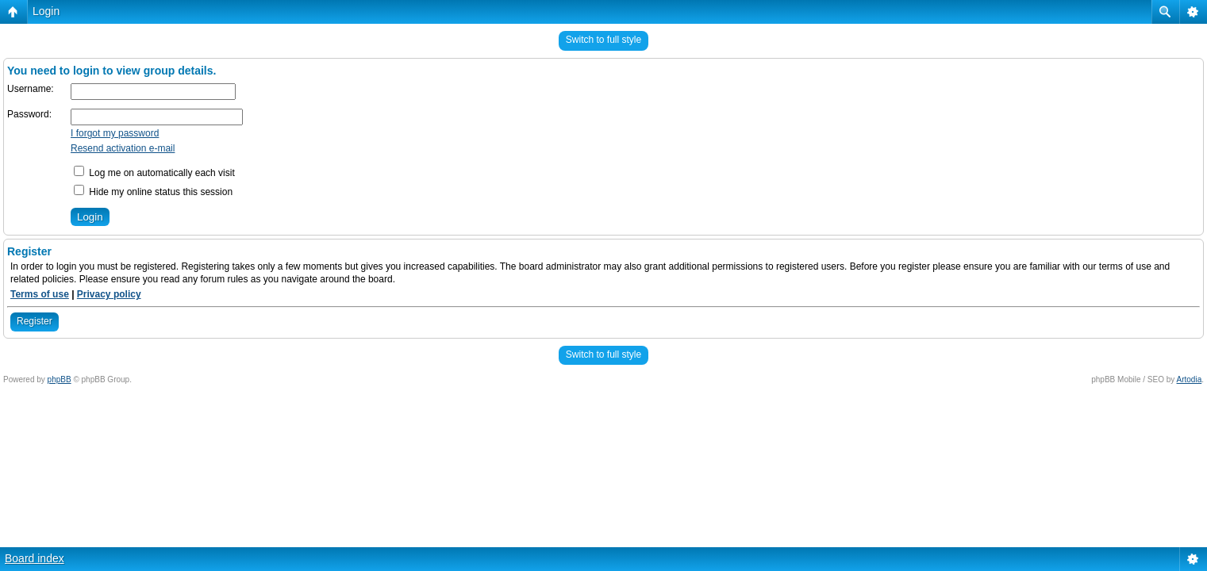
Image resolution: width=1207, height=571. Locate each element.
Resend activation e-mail (123, 148)
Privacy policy (109, 294)
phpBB (59, 379)
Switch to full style (603, 39)
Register (34, 321)
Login (46, 11)
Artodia (1189, 379)
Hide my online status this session (153, 191)
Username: (30, 88)
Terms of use (39, 294)
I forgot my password (115, 133)
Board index (34, 558)
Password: (29, 114)
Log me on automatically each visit (154, 172)
